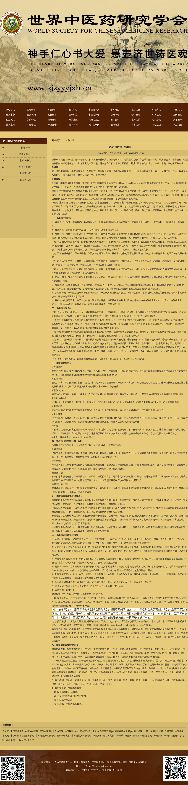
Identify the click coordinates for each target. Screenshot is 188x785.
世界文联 (109, 735)
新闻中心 (73, 109)
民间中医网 (45, 731)
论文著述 (156, 119)
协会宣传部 (25, 173)
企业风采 (10, 119)
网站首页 (10, 109)
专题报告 (52, 125)
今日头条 (158, 735)
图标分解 (31, 109)
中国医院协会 (71, 731)
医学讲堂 (73, 114)
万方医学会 (85, 731)
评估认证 (156, 125)
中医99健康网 (31, 731)
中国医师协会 (17, 731)
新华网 (159, 731)
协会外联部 (25, 180)
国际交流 (114, 119)
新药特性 (31, 119)
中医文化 (177, 109)
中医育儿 (156, 109)
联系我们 (177, 125)
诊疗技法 (135, 114)
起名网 (148, 735)
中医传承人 (94, 109)
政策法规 (73, 119)
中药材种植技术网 (121, 731)
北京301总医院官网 (101, 731)
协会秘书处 (25, 160)
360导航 (119, 735)
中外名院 (156, 114)
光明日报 (168, 731)
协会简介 (25, 148)
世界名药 (135, 119)
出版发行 (73, 125)
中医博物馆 (94, 114)
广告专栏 (31, 125)
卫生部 (5, 731)
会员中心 (10, 114)
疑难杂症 (114, 114)
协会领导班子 (25, 154)
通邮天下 (12, 740)
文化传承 (52, 114)
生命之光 (135, 109)
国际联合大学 (63, 735)
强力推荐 (114, 125)
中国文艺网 (98, 735)
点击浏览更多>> (26, 740)
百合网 (175, 735)
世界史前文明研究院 (81, 735)
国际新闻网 (138, 735)
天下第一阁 (94, 125)
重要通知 (10, 125)
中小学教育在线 (18, 735)
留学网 (30, 735)
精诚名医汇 (94, 119)
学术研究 (114, 109)
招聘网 (128, 735)
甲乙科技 (117, 770)
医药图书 (177, 114)
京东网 (167, 735)
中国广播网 (136, 731)
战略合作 (52, 119)
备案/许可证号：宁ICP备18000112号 (83, 770)
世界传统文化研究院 (45, 735)
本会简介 (52, 109)
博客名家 (135, 125)
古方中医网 (57, 731)
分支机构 (31, 114)
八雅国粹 (177, 119)
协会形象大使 (25, 167)
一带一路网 (149, 731)
